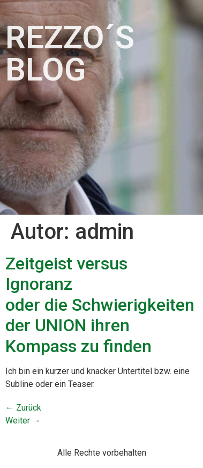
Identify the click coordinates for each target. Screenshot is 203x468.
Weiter (23, 420)
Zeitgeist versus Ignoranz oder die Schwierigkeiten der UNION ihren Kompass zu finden (99, 304)
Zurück (23, 408)
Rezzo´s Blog (69, 53)
